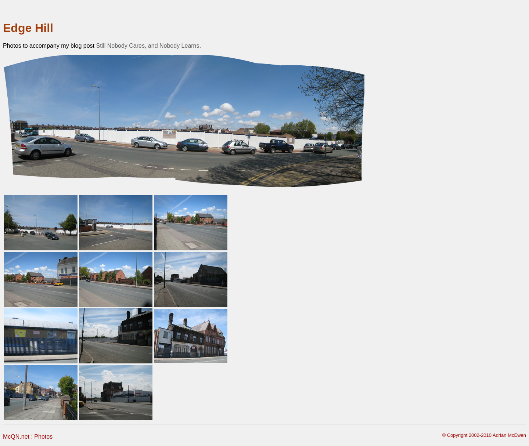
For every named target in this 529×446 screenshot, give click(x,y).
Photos (43, 437)
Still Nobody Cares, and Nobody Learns (147, 46)
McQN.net (16, 437)
